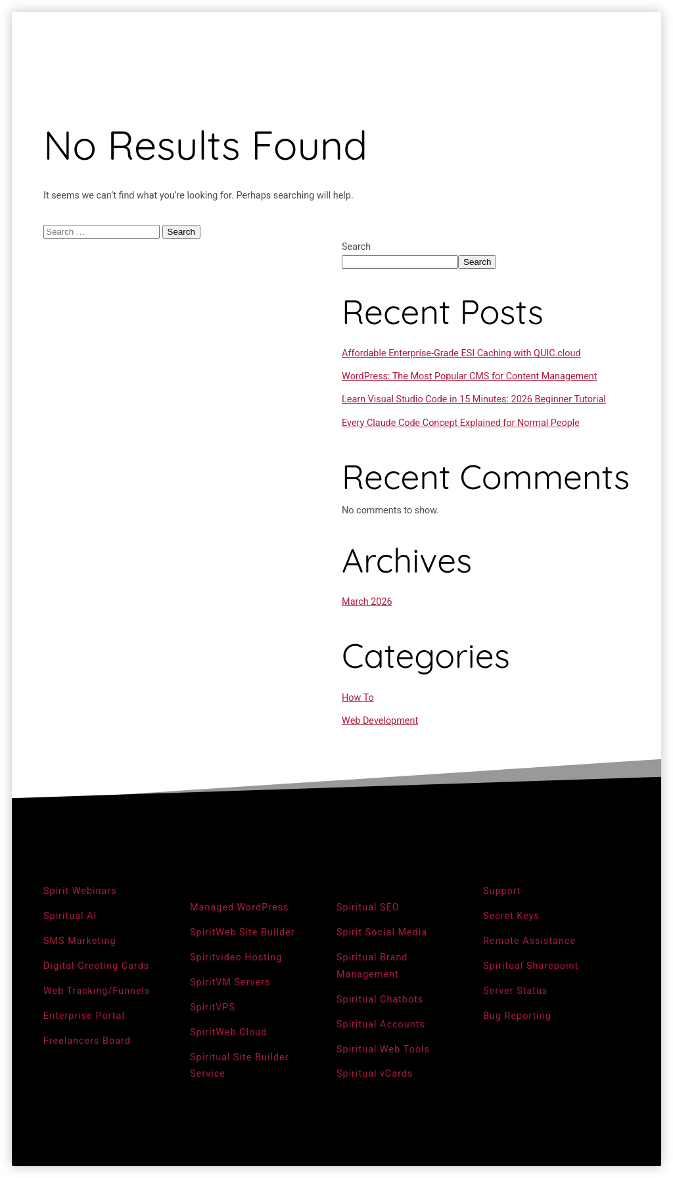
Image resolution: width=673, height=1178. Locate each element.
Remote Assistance (529, 941)
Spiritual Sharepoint (530, 966)
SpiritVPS (212, 1007)
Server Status (515, 991)
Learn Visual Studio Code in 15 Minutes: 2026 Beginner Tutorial (474, 399)
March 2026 (367, 601)
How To (358, 697)
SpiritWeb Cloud (228, 1032)
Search (356, 246)
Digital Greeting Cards (96, 966)
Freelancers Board (87, 1041)
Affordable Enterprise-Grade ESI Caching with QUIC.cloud (461, 353)
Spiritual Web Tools (383, 1049)
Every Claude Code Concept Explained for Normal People (461, 423)
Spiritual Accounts (380, 1024)
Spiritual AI (70, 916)
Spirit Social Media (381, 932)
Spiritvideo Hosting (236, 957)
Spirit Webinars (80, 891)
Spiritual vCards (374, 1073)
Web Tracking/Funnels (97, 991)
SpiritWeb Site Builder (242, 932)
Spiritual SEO (368, 907)
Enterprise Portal (84, 1016)
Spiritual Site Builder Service (239, 1066)
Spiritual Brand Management (372, 966)
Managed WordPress (239, 907)
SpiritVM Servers (230, 982)
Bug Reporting (517, 1016)
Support (502, 891)
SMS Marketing (79, 941)
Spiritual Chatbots (379, 999)
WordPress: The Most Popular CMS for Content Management (469, 376)
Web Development (380, 720)
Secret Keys (511, 916)
